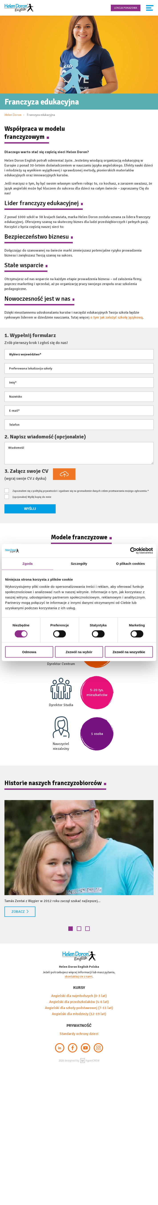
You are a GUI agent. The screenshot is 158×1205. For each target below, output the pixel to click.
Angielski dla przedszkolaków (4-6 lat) (79, 1002)
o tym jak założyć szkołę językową (116, 317)
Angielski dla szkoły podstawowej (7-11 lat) (79, 1008)
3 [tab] (87, 928)
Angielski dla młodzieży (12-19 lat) (79, 1014)
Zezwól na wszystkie (129, 652)
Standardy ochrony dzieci (79, 1034)
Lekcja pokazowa (125, 8)
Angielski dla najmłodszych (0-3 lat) (79, 996)
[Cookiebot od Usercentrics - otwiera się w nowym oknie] (133, 550)
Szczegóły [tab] (79, 563)
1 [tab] (70, 928)
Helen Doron (12, 115)
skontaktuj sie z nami (78, 976)
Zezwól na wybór (79, 652)
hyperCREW (89, 1060)
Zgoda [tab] (27, 563)
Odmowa (29, 652)
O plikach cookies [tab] (130, 563)
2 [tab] (79, 928)
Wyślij (30, 509)
